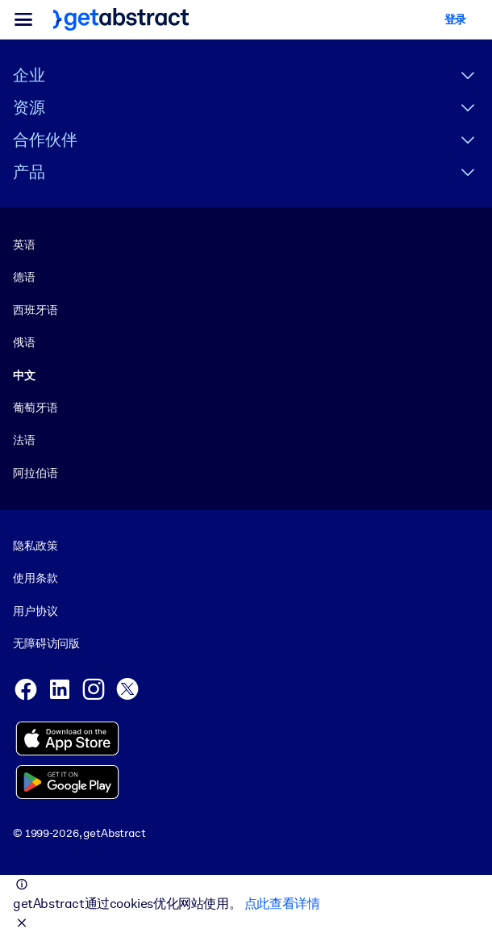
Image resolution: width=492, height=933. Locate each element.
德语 (24, 276)
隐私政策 (35, 545)
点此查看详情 (282, 903)
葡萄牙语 (35, 407)
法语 (24, 439)
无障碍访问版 (46, 643)
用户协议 (35, 611)
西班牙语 (35, 309)
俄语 (24, 342)
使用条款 (35, 578)
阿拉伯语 (35, 472)
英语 (24, 244)
